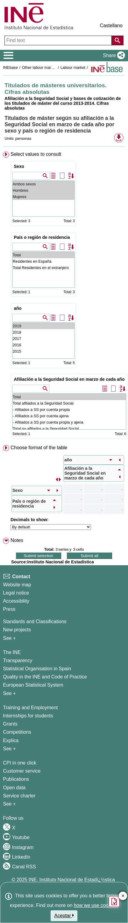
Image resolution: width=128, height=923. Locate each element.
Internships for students (28, 715)
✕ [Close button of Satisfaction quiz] (123, 896)
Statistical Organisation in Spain (37, 668)
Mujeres (43, 197)
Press (9, 609)
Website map (17, 584)
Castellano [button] (111, 25)
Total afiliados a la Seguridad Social (69, 403)
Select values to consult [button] (36, 154)
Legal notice (16, 592)
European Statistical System (33, 684)
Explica (11, 740)
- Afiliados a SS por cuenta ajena (69, 416)
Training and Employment (30, 707)
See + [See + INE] (9, 693)
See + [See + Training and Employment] (9, 748)
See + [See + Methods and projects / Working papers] (9, 638)
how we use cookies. (96, 905)
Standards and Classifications (35, 621)
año (18, 308)
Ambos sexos (43, 184)
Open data (14, 787)
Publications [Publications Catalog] (16, 779)
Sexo (19, 166)
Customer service (21, 771)
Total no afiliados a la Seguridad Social (69, 428)
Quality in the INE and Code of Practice (45, 676)
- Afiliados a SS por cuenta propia (69, 409)
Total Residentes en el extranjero (43, 267)
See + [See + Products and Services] (9, 803)
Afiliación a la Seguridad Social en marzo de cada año (69, 379)
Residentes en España (43, 261)
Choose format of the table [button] (39, 447)
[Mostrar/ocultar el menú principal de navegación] (8, 55)
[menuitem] (64, 296)
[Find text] (59, 40)
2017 (43, 338)
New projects (17, 629)
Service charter (19, 795)
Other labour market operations (48, 67)
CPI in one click (19, 762)
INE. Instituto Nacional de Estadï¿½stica (72, 879)
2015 (43, 351)
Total (43, 255)
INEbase (10, 67)
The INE (12, 652)
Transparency (17, 660)
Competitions (17, 732)
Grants (10, 723)
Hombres (43, 190)
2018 (43, 332)
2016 (43, 345)
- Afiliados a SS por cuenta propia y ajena (69, 422)
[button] (113, 55)
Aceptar (64, 915)
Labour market (73, 67)
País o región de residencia (42, 237)
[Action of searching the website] (117, 40)
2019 (43, 326)
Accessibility (16, 601)
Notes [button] (17, 540)
